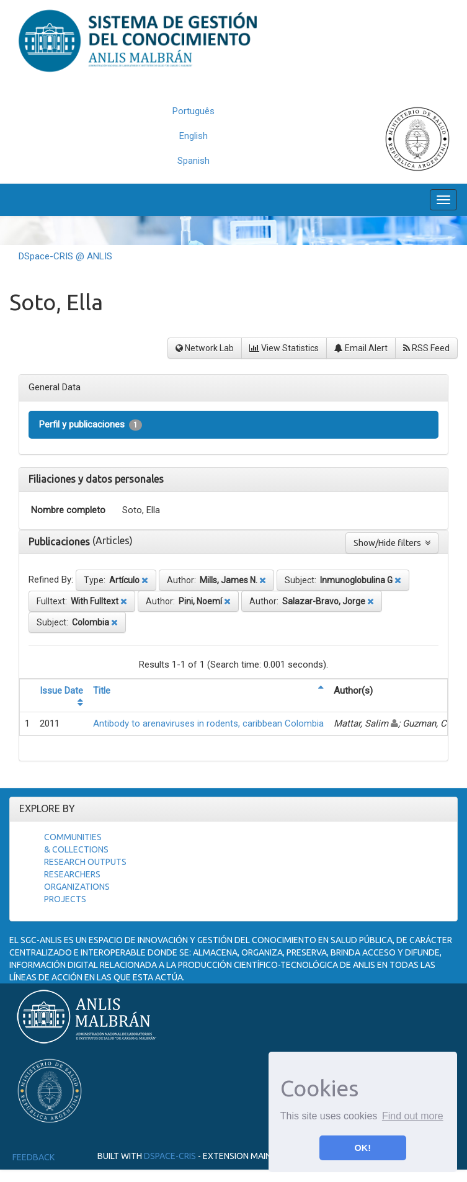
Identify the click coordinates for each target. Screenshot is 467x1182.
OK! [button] (363, 1148)
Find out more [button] (412, 1116)
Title (101, 690)
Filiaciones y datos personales (96, 479)
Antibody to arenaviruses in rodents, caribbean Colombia (208, 723)
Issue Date (61, 690)
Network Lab (205, 348)
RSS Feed (426, 348)
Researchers (72, 874)
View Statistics (284, 348)
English (193, 135)
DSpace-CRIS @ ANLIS (65, 256)
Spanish (193, 160)
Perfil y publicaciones (90, 425)
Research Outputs (85, 862)
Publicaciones (60, 541)
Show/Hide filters (392, 543)
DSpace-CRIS (170, 1156)
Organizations (77, 887)
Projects (65, 899)
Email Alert (361, 348)
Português (193, 111)
